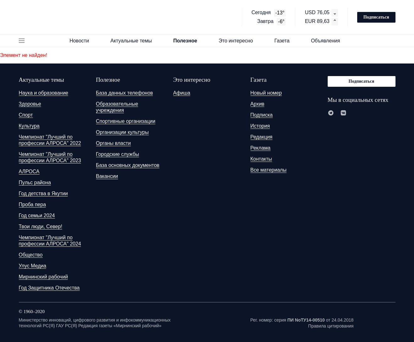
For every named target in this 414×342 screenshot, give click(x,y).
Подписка (261, 115)
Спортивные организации (125, 121)
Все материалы (268, 170)
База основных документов (127, 165)
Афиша (182, 93)
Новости (81, 40)
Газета (284, 40)
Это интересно (238, 40)
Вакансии (107, 176)
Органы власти (113, 143)
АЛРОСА (29, 171)
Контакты (261, 159)
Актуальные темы (134, 40)
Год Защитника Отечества (49, 287)
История (260, 126)
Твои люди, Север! (40, 226)
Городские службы (117, 154)
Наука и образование (43, 93)
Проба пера (32, 204)
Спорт (26, 115)
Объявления (328, 40)
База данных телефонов (124, 93)
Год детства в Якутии (43, 193)
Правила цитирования (331, 325)
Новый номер (266, 93)
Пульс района (35, 182)
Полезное (188, 40)
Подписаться (376, 17)
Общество (31, 254)
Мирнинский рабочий (43, 276)
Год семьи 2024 (37, 215)
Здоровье (30, 104)
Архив (257, 104)
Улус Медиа (32, 265)
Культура (29, 126)
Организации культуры (122, 132)
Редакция (261, 137)
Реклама (260, 148)
